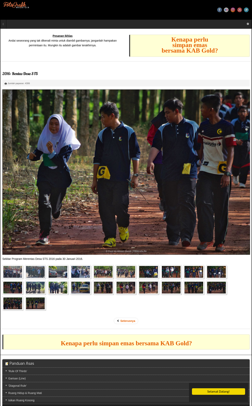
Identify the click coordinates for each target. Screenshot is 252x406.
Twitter (246, 9)
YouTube (239, 9)
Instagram (233, 9)
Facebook (219, 9)
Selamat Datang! (218, 391)
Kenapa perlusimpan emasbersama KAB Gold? (190, 45)
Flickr (226, 9)
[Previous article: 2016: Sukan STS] (126, 321)
